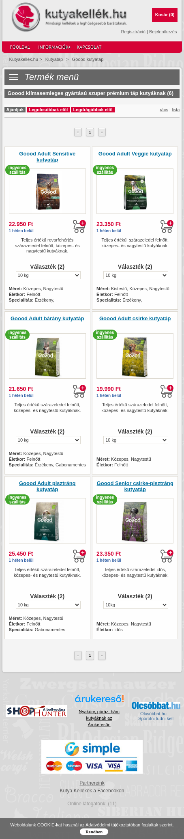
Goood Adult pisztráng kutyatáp (47, 486)
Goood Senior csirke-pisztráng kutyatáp (135, 486)
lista (176, 109)
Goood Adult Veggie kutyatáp (135, 154)
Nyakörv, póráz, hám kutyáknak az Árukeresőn (99, 718)
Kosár (165, 14)
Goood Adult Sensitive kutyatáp (47, 156)
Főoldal (20, 47)
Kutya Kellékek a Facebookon (92, 791)
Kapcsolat (89, 47)
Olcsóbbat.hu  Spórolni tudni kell (155, 716)
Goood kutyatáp (88, 59)
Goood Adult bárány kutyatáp (47, 318)
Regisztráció (133, 31)
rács (164, 109)
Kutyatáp (54, 59)
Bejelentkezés (163, 31)
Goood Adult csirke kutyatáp (135, 318)
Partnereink (91, 783)
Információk (54, 47)
